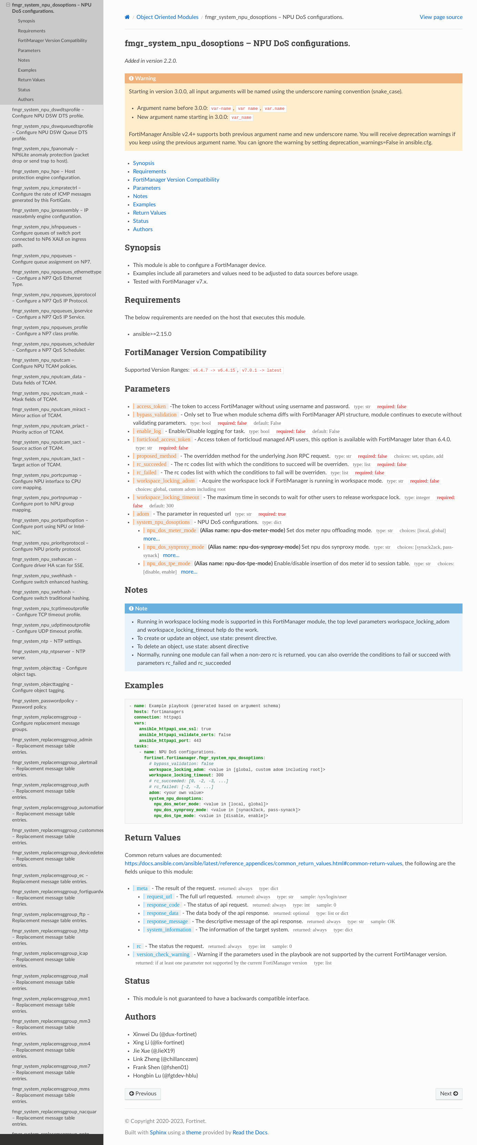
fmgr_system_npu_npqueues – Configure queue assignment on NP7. (51, 259)
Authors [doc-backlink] (140, 1016)
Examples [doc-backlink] (144, 685)
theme (193, 1132)
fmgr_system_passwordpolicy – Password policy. (45, 704)
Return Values (31, 80)
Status (24, 90)
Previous (142, 1093)
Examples (27, 70)
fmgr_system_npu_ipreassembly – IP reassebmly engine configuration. (50, 213)
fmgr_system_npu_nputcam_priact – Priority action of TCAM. (50, 429)
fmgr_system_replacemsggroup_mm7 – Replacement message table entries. (51, 1072)
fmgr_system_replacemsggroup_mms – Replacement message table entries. (51, 1095)
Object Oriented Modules (167, 17)
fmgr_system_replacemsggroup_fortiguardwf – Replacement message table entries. (57, 898)
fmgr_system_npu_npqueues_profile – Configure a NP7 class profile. (50, 330)
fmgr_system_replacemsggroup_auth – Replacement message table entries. (50, 791)
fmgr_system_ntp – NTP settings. (47, 641)
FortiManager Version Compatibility (52, 41)
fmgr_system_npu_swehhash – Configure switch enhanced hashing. (50, 579)
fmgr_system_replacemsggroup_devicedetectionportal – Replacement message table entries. (57, 859)
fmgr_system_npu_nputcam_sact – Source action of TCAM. (48, 445)
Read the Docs (250, 1132)
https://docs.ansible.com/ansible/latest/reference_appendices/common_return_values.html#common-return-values (263, 863)
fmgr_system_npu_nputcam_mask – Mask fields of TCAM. (50, 396)
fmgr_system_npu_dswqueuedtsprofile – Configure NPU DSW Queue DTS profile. (52, 132)
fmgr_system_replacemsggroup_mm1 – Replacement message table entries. (51, 1005)
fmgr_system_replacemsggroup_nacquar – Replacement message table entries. (54, 1118)
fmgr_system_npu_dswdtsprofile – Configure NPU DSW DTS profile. (48, 112)
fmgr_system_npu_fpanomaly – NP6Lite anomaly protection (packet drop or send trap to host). (50, 155)
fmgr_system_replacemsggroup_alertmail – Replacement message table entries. (54, 768)
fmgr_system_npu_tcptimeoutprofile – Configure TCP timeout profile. (50, 611)
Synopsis (26, 21)
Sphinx (158, 1132)
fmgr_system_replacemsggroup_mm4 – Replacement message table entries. (51, 1050)
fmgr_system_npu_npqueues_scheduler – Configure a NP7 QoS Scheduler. (53, 347)
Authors (26, 99)
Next (449, 1093)
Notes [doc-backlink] (136, 589)
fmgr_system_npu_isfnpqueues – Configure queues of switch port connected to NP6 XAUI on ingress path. (49, 236)
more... (151, 538)
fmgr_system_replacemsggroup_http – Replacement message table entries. (50, 937)
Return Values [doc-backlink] (153, 837)
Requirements (31, 31)
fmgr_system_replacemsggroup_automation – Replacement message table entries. (57, 814)
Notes (24, 60)
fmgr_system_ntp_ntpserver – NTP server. (48, 654)
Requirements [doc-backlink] (152, 299)
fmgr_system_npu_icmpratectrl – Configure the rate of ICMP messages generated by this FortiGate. (51, 194)
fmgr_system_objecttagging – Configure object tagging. (42, 687)
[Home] (127, 17)
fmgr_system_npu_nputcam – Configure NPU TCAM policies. (44, 363)
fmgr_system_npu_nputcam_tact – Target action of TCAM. (48, 461)
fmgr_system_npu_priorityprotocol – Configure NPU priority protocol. (50, 546)
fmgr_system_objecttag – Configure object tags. (49, 671)
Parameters (29, 51)
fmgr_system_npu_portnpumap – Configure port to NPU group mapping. (47, 504)
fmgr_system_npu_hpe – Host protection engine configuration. (46, 174)
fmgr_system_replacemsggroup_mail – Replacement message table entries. (50, 982)
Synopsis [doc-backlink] (143, 247)
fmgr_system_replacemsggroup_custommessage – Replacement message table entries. (57, 836)
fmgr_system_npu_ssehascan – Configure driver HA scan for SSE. (48, 562)
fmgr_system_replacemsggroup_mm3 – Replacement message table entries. (51, 1027)
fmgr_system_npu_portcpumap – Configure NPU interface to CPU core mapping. (47, 481)
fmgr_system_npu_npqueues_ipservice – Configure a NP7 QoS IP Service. (52, 314)
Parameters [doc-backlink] (147, 388)
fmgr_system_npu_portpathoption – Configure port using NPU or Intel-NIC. (50, 526)
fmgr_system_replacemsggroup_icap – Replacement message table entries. (50, 959)
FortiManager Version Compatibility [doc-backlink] (195, 352)
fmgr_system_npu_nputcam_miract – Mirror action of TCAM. (51, 412)
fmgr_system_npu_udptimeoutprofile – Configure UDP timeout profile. (51, 628)
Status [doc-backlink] (137, 980)
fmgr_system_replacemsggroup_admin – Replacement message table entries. (52, 746)
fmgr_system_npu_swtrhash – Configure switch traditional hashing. (51, 595)
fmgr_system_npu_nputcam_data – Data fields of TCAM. (49, 379)
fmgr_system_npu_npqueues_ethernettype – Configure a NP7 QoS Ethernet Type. (56, 278)
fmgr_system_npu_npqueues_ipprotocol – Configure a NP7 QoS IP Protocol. (54, 297)
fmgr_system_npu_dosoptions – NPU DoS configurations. (48, 8)
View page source (441, 17)
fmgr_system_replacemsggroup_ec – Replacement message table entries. (50, 878)
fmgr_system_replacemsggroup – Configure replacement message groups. (46, 723)
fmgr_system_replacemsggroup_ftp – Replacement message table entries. (51, 917)
